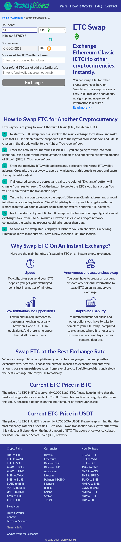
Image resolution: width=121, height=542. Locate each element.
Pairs (63, 6)
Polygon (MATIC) (54, 479)
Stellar (48, 496)
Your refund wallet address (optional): (30, 67)
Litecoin (49, 475)
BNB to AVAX (15, 475)
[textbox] (52, 30)
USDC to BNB (15, 491)
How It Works (81, 6)
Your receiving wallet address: (25, 55)
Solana (48, 491)
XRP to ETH (14, 500)
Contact (111, 6)
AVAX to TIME (15, 471)
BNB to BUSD (15, 479)
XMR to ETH (14, 496)
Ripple (48, 487)
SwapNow (13, 506)
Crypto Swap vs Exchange (22, 533)
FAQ (98, 6)
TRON (48, 500)
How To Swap (89, 448)
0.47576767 (17, 35)
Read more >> (82, 107)
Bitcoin (48, 455)
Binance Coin (52, 463)
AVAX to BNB (15, 467)
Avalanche (50, 471)
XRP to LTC (88, 500)
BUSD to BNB (15, 483)
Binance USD (52, 467)
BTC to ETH (14, 455)
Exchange (34, 82)
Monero (49, 483)
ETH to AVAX (15, 459)
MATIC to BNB (16, 487)
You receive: (10, 43)
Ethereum (50, 459)
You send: (8, 25)
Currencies (17, 17)
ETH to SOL (14, 463)
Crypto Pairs (14, 448)
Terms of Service (17, 521)
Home (5, 17)
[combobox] (52, 30)
